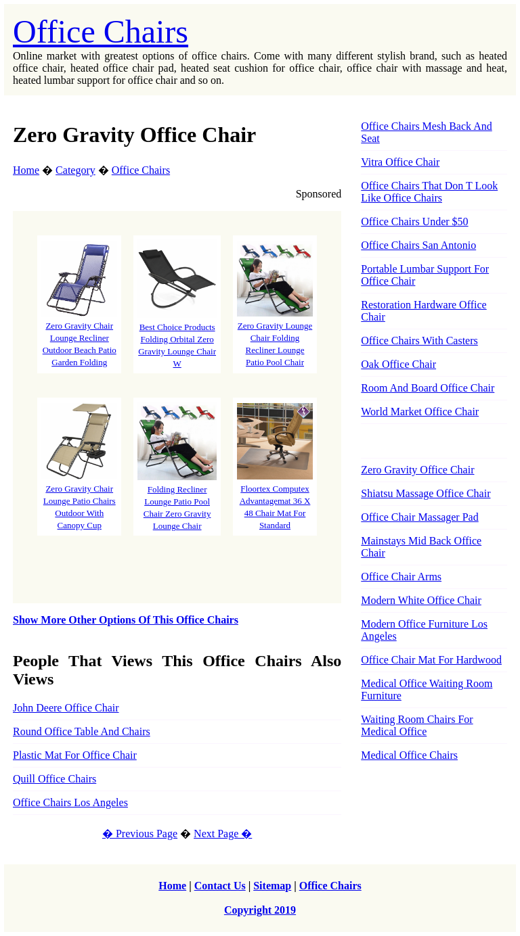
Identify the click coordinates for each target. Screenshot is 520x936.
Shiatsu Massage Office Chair (425, 493)
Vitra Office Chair (400, 162)
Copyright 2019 (260, 910)
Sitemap (272, 885)
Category (75, 170)
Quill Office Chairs (54, 779)
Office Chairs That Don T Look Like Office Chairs (429, 192)
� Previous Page (139, 833)
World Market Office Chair (420, 411)
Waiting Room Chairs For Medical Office (417, 725)
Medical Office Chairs (409, 755)
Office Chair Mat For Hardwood (431, 659)
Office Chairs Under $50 (414, 221)
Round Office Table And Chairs (81, 731)
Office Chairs (100, 31)
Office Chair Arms (401, 576)
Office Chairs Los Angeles (70, 802)
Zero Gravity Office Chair (417, 469)
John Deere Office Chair (66, 707)
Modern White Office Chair (421, 600)
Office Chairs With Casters (419, 340)
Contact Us (220, 885)
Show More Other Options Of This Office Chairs (125, 620)
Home (26, 170)
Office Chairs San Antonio (418, 245)
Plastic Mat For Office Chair (75, 755)
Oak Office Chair (398, 364)
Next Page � (223, 833)
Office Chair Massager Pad (419, 517)
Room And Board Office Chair (427, 388)
